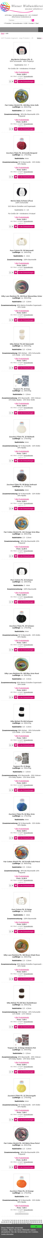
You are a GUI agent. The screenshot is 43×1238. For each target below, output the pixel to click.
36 (27, 1222)
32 (18, 1222)
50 (25, 1224)
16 (26, 1220)
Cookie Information (7, 1236)
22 (39, 1220)
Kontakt (31, 23)
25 (4, 1222)
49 (23, 1224)
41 (37, 1222)
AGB (25, 23)
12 (18, 1220)
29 (12, 1222)
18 (31, 1220)
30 (14, 1222)
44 (12, 1224)
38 (31, 1222)
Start (37, 23)
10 (14, 1220)
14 (22, 1220)
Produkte (8, 23)
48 (21, 1224)
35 (25, 1222)
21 (37, 1220)
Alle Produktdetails (22, 72)
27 (8, 1222)
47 (18, 1224)
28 (10, 1222)
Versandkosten (17, 23)
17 (29, 1220)
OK (36, 1230)
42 (39, 1222)
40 (35, 1222)
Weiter (39, 38)
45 (14, 1224)
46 (16, 1224)
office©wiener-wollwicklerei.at (21, 17)
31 (16, 1222)
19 (33, 1220)
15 (24, 1220)
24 (2, 1222)
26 (6, 1222)
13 (20, 1220)
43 (41, 1222)
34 (23, 1222)
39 (33, 1222)
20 (35, 1220)
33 (20, 1222)
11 (16, 1220)
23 (41, 1220)
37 (29, 1222)
